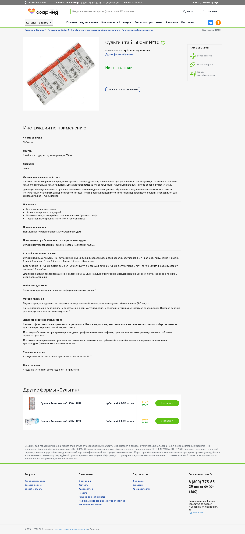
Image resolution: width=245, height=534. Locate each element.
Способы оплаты (33, 489)
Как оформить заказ (35, 481)
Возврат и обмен (33, 485)
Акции (127, 22)
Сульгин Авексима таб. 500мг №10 (61, 403)
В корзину (167, 403)
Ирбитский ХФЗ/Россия (120, 403)
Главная (71, 22)
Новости (83, 493)
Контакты (188, 22)
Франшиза (138, 481)
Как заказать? (110, 22)
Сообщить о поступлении (123, 90)
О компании (85, 481)
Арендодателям (141, 489)
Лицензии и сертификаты (92, 497)
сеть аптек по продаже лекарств (71, 529)
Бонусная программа (148, 22)
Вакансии (172, 22)
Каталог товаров (37, 22)
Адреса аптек (89, 22)
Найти (187, 11)
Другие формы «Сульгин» (119, 54)
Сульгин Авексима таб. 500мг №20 (61, 421)
